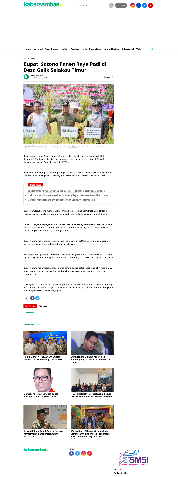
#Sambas (43, 306)
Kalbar (65, 49)
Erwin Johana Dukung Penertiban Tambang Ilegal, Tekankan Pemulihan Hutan (67, 195)
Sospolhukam (52, 49)
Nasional (38, 49)
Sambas (75, 49)
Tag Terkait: (30, 306)
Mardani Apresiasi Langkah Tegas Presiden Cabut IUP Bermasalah (61, 199)
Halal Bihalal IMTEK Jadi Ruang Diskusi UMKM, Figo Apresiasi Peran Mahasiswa (91, 395)
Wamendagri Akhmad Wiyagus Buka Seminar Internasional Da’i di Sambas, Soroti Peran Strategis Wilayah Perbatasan (90, 435)
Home (27, 49)
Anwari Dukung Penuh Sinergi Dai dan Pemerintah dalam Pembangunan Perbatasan (43, 434)
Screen (121, 5)
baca (107, 77)
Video (139, 49)
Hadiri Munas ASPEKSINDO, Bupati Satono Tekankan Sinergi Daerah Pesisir (66, 190)
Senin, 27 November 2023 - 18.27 (40, 78)
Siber (126, 473)
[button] (152, 48)
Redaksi (118, 473)
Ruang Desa (95, 49)
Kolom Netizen (112, 49)
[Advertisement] (89, 27)
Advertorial (128, 49)
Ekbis (84, 49)
